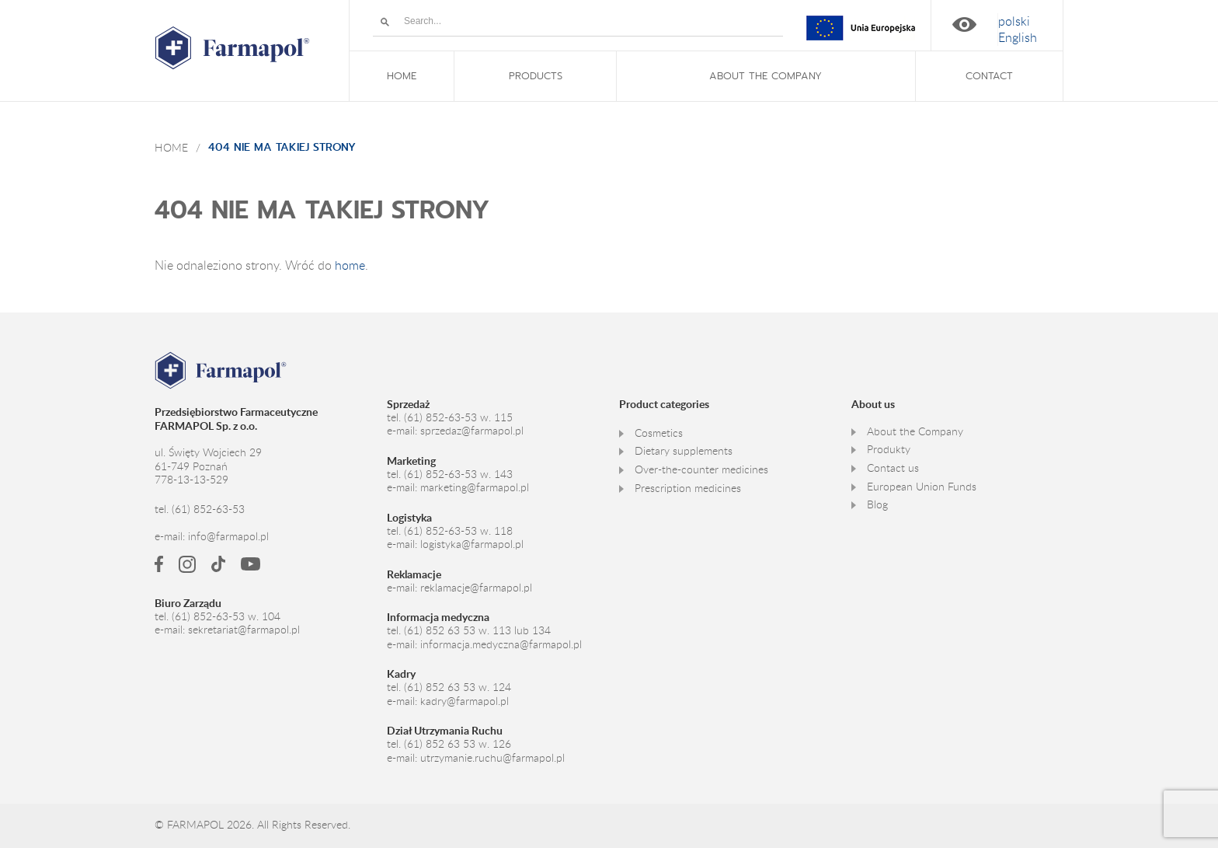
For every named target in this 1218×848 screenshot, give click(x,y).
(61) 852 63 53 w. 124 (457, 687)
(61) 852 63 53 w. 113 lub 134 (477, 630)
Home (171, 147)
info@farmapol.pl (228, 536)
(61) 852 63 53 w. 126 (457, 744)
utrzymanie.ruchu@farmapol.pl (492, 758)
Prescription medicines (688, 488)
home (350, 265)
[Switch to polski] (1014, 21)
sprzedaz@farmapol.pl (472, 431)
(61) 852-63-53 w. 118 (458, 531)
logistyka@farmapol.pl (472, 544)
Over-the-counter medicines (701, 469)
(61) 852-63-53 (208, 509)
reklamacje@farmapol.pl (476, 588)
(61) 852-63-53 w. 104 (226, 616)
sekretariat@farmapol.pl (244, 630)
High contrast (964, 24)
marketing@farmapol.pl (474, 487)
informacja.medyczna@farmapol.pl (501, 644)
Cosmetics (659, 433)
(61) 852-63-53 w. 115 (458, 417)
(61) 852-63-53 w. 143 (458, 474)
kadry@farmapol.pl (464, 701)
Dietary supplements (684, 451)
